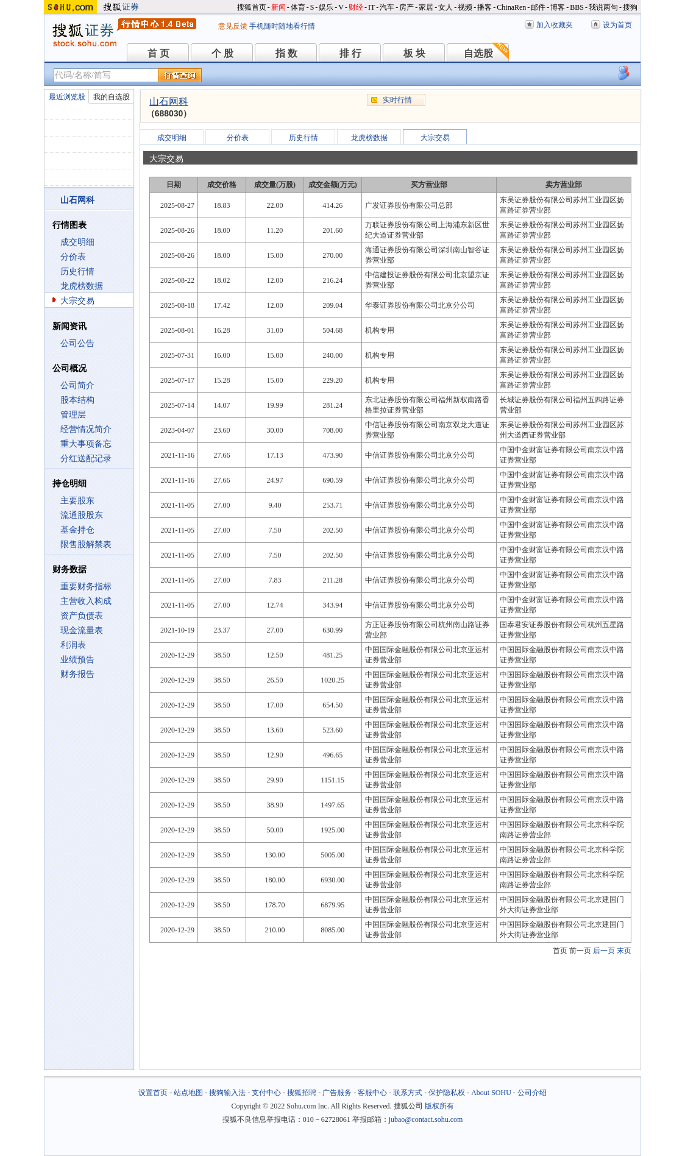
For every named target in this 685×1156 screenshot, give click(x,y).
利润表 (73, 645)
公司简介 (77, 385)
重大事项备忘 (86, 444)
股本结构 (77, 400)
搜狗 (630, 7)
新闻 (278, 7)
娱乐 (326, 7)
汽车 (387, 7)
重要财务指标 (86, 586)
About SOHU (491, 1092)
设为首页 (617, 25)
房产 (406, 7)
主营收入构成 (86, 601)
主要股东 (77, 500)
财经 (356, 7)
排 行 (350, 53)
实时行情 (397, 100)
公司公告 (77, 343)
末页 (624, 950)
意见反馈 (232, 26)
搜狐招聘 (301, 1092)
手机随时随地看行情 (282, 26)
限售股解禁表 (86, 544)
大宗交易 (77, 300)
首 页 (158, 53)
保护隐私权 (446, 1092)
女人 (445, 7)
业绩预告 (77, 659)
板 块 (414, 53)
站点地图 (188, 1092)
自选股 (478, 53)
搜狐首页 (251, 7)
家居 (426, 7)
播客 (484, 7)
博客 (557, 7)
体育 (298, 7)
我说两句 (603, 7)
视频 (465, 7)
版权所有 (439, 1106)
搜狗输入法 (227, 1092)
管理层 (73, 414)
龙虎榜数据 (81, 286)
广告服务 (337, 1092)
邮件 (538, 7)
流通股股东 (81, 515)
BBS (577, 7)
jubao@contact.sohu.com (426, 1119)
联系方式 (407, 1092)
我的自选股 (111, 97)
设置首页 (153, 1092)
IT (371, 7)
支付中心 (266, 1092)
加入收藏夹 (554, 25)
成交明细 (77, 242)
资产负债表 (81, 615)
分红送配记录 (86, 458)
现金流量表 (81, 630)
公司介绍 (532, 1092)
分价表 (73, 256)
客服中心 (372, 1092)
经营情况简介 (86, 429)
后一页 (604, 950)
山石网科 (168, 101)
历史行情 (77, 271)
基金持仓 (77, 529)
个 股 (222, 53)
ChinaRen (511, 7)
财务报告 (77, 674)
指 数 (286, 53)
